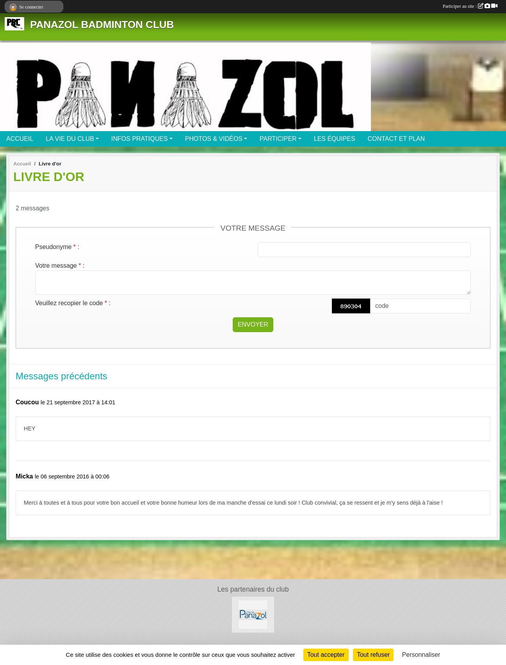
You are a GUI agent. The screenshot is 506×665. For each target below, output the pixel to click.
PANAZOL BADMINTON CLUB (102, 24)
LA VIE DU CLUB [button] (70, 138)
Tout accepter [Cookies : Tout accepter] (326, 654)
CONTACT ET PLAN (396, 138)
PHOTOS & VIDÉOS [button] (213, 138)
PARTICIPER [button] (278, 138)
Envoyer (253, 324)
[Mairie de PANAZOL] (253, 614)
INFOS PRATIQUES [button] (139, 138)
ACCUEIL (19, 138)
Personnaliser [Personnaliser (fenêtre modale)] (421, 654)
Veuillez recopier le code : (72, 303)
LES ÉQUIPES (334, 138)
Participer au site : (470, 6)
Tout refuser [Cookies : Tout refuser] (373, 654)
